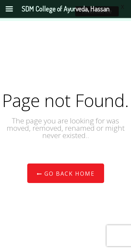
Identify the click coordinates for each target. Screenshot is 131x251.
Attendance (97, 11)
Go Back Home (66, 173)
